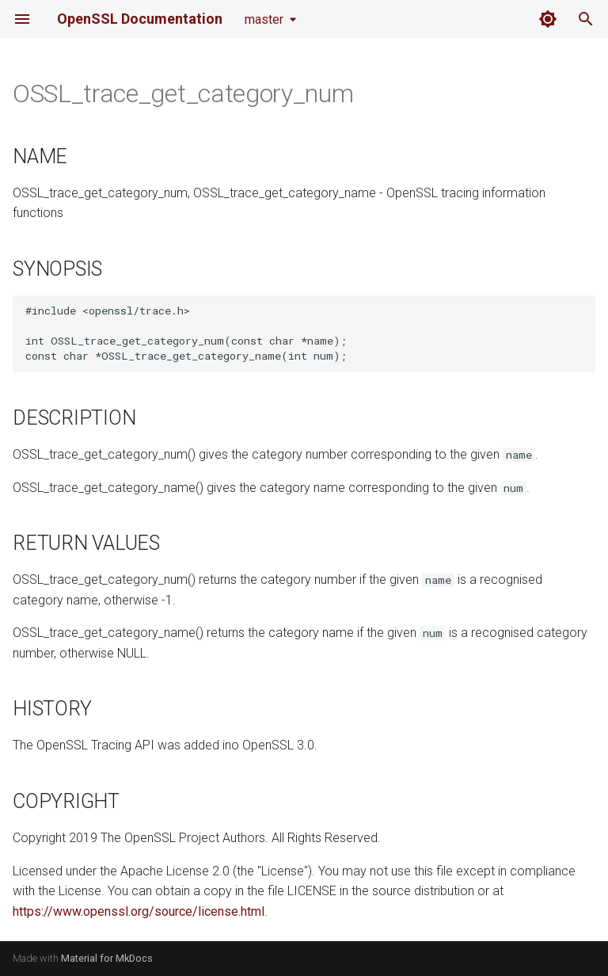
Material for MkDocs (107, 958)
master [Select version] (264, 19)
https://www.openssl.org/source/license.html (138, 911)
